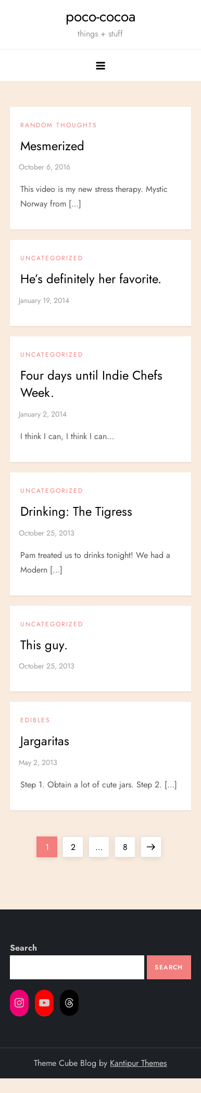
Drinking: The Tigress (76, 511)
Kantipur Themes (138, 1063)
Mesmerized (52, 146)
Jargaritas (44, 741)
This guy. (44, 645)
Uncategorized (51, 258)
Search (23, 948)
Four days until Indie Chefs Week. (91, 384)
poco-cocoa (100, 16)
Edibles (35, 720)
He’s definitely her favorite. (90, 279)
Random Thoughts (58, 126)
